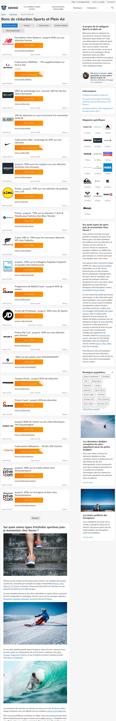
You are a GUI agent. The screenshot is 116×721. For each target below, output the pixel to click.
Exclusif (26, 25)
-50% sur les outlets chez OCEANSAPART (37, 356)
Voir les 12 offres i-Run (22, 104)
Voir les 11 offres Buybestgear (25, 435)
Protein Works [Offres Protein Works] (89, 395)
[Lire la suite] (111, 372)
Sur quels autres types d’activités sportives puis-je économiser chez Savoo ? (96, 101)
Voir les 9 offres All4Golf (22, 128)
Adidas (99, 313)
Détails (65, 54)
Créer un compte (98, 2)
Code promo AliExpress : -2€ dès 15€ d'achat (38, 446)
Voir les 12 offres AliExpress (24, 456)
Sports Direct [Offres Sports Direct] (100, 390)
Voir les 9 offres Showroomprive (25, 481)
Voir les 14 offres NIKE (22, 153)
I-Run (103, 343)
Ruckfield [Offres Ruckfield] (105, 376)
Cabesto (14, 655)
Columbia (16, 599)
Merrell (41, 599)
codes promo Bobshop (56, 711)
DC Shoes (15, 586)
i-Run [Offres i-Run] (86, 381)
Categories (13, 14)
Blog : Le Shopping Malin (80, 2)
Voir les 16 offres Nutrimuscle (24, 275)
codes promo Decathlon (102, 265)
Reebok (25, 586)
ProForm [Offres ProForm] (101, 395)
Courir (97, 343)
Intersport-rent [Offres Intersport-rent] (102, 404)
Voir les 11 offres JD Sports (23, 321)
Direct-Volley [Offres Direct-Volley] (88, 404)
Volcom (24, 655)
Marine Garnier (100, 73)
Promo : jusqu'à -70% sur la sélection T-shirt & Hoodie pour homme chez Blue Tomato (39, 214)
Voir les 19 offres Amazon (23, 177)
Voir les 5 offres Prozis (22, 389)
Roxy (10, 657)
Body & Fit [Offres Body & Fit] (87, 386)
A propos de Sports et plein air (95, 95)
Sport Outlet (99, 290)
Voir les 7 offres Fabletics (23, 250)
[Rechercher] (108, 8)
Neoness (49, 718)
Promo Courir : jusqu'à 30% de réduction (36, 400)
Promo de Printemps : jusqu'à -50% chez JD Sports (41, 310)
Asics (56, 583)
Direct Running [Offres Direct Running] (103, 399)
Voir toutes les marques (91, 409)
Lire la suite (88, 482)
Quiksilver (19, 657)
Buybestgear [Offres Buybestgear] (96, 381)
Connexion (111, 2)
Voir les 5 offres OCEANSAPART (25, 367)
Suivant (35, 518)
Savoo (3, 14)
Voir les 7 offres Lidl (21, 202)
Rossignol (7, 599)
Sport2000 (87, 290)
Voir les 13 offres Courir (22, 299)
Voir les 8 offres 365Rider (23, 79)
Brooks (95, 346)
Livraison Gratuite (60, 25)
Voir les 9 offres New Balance (24, 50)
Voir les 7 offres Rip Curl (22, 345)
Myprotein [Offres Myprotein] (87, 390)
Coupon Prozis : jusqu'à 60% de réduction (36, 378)
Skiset (49, 599)
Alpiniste (25, 599)
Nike (91, 313)
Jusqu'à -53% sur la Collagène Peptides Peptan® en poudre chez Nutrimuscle (40, 263)
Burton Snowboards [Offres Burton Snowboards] (91, 376)
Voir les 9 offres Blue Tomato (24, 226)
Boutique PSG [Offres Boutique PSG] (89, 399)
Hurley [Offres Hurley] (97, 386)
